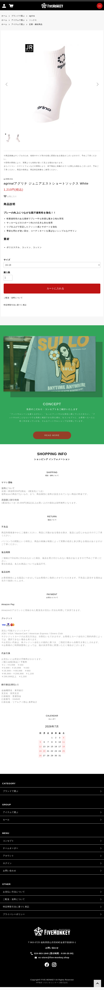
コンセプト (8, 841)
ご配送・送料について (13, 298)
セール (6, 819)
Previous (7, 84)
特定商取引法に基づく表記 (15, 305)
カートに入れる (52, 289)
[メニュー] (100, 6)
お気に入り (10, 196)
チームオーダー (10, 848)
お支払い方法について (14, 892)
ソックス (33, 20)
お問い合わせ (9, 870)
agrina (32, 16)
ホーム (4, 16)
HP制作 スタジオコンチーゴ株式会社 (52, 983)
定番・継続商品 (35, 24)
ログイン (7, 863)
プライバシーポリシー (14, 914)
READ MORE (52, 440)
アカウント (8, 855)
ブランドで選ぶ (18, 16)
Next (97, 84)
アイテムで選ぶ (18, 20)
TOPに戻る (97, 983)
